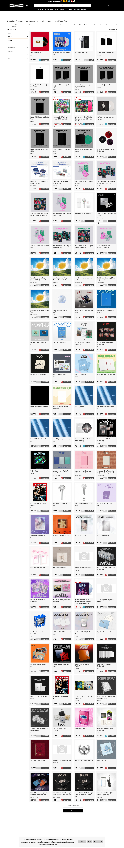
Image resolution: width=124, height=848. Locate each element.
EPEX (31, 570)
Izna (98, 572)
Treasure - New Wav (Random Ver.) (61, 664)
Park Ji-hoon (78, 216)
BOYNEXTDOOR (56, 475)
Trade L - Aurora (34, 471)
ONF (76, 346)
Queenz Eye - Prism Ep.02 (81, 728)
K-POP (52, 9)
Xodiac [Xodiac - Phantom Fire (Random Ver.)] (76, 312)
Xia (97, 604)
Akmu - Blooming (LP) (35, 53)
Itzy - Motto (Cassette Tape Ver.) (38, 664)
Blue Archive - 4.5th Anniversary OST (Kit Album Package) (62, 182)
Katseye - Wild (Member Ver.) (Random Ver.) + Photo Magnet (84, 86)
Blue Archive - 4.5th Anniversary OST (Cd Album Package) (39, 182)
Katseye (99, 55)
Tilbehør (62, 9)
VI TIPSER (69, 9)
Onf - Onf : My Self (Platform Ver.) (38, 374)
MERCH (56, 9)
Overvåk (91, 60)
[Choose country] (108, 5)
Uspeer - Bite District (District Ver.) (39, 407)
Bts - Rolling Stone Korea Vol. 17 (60, 696)
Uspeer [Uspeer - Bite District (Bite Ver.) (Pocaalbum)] (54, 411)
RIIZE (76, 409)
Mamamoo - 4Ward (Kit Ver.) (59, 342)
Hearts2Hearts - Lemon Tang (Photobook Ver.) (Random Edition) (61, 279)
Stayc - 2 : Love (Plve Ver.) (81, 374)
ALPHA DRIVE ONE (79, 763)
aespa (98, 443)
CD (42, 9)
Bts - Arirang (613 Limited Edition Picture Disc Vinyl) (83, 440)
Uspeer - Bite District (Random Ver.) (106, 374)
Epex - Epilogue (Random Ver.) (37, 567)
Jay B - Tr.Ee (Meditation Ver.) (104, 535)
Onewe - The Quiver (101, 761)
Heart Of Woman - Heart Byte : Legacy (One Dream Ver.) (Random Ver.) (39, 794)
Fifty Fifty (77, 700)
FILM (48, 9)
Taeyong (77, 570)
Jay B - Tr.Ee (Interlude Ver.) (81, 535)
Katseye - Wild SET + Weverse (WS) (105, 53)
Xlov (54, 732)
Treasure (55, 666)
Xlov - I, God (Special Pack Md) (37, 761)
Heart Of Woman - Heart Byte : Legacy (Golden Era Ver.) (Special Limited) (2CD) (84, 795)
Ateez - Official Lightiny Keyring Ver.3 (84, 503)
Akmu (31, 55)
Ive (53, 57)
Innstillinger (82, 841)
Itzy (98, 636)
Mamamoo (99, 312)
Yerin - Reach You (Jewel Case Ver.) (61, 535)
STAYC (54, 377)
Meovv (98, 668)
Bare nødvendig (98, 841)
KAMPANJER (76, 9)
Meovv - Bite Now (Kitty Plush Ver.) (38, 696)
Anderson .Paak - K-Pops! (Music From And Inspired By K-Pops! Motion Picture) (62, 119)
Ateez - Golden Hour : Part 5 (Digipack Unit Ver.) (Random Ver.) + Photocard (39, 214)
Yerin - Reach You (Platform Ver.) (105, 503)
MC (45, 9)
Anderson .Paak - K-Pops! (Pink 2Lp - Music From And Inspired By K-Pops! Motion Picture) (83, 119)
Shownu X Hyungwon (102, 218)
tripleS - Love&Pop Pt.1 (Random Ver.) (62, 632)
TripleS (54, 634)
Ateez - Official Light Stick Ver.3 (60, 503)
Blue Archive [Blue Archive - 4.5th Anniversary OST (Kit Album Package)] (55, 185)
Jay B (76, 538)
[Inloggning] (112, 5)
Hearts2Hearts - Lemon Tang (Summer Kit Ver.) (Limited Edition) (38, 279)
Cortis (98, 153)
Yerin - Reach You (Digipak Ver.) (38, 535)
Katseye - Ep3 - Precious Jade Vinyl (83, 149)
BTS (75, 55)
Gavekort (84, 9)
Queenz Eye (77, 731)
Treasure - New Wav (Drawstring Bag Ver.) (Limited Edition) (106, 697)
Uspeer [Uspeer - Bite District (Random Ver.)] (98, 377)
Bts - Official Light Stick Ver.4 (82, 53)
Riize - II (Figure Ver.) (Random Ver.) (61, 439)
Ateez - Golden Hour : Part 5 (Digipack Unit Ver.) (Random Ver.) (84, 247)
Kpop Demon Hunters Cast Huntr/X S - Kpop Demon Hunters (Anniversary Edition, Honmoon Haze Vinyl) (84, 601)
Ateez (76, 185)
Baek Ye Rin (99, 119)
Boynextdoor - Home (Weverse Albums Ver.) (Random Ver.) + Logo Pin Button (106, 472)
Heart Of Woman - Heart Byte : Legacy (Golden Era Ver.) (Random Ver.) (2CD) (62, 794)
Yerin (98, 505)
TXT (31, 636)
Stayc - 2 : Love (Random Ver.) (60, 374)
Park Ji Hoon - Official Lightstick (83, 214)
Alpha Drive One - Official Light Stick (84, 761)
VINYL (39, 9)
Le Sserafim (99, 732)
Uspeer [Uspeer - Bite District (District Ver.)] (32, 409)
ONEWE (98, 763)
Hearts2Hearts (33, 282)
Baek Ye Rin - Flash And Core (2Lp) (105, 117)
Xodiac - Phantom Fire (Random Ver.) (84, 310)
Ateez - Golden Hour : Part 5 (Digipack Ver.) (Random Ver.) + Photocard (106, 182)
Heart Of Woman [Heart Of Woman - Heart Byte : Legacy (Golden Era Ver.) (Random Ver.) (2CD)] (56, 797)
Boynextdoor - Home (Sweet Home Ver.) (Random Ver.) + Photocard (83, 472)
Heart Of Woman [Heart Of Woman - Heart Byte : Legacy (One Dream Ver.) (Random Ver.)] (34, 797)
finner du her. (54, 844)
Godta (89, 841)
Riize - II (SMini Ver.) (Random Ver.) (38, 439)
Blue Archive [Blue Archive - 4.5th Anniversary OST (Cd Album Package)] (33, 185)
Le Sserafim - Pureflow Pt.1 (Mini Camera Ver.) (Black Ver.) (105, 794)
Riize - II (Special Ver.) (80, 407)
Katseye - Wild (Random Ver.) (104, 85)
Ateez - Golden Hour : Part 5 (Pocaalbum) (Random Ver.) (104, 247)
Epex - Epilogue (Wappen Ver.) (59, 567)
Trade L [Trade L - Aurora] (32, 473)
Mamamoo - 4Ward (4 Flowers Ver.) (105, 310)
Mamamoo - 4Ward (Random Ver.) (38, 342)
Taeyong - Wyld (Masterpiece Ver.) (83, 567)
